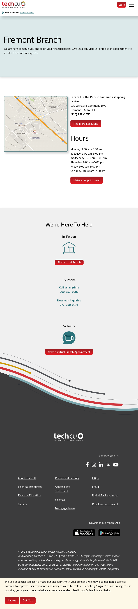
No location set (27, 12)
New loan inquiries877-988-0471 (69, 302)
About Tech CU (27, 478)
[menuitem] (14, 4)
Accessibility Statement (62, 488)
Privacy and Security (67, 478)
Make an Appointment (86, 180)
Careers (22, 504)
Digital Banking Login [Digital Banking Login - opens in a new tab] (105, 495)
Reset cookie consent (105, 504)
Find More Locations (85, 123)
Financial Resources (30, 486)
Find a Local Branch (69, 262)
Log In (122, 4)
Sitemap (60, 499)
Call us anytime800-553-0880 (69, 289)
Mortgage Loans (65, 508)
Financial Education (29, 495)
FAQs (95, 478)
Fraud (95, 486)
